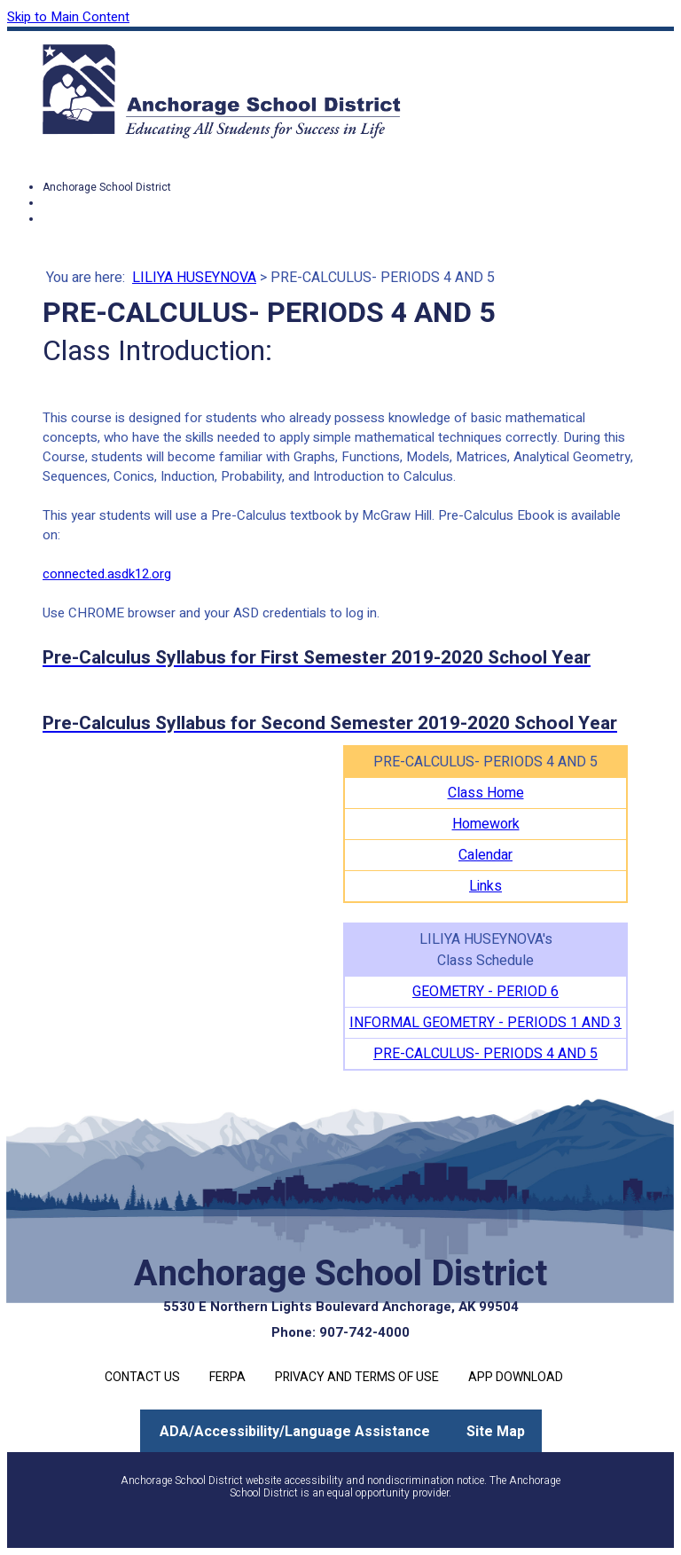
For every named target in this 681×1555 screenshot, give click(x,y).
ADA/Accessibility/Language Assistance (295, 1431)
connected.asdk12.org (107, 574)
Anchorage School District (107, 187)
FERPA (227, 1377)
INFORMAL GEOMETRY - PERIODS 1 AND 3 (485, 1022)
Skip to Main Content (68, 17)
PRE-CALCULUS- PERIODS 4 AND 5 (485, 1053)
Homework (486, 824)
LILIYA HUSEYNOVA (194, 277)
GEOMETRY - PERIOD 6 (485, 991)
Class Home (486, 793)
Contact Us (142, 1377)
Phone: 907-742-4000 (340, 1332)
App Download (515, 1377)
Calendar (485, 855)
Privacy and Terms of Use (357, 1377)
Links (485, 886)
